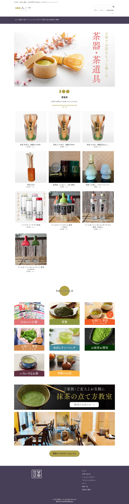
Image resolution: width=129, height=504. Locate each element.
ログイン (102, 10)
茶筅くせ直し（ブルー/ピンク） (98, 184)
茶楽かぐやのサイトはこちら (64, 452)
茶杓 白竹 (30, 184)
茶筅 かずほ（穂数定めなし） (98, 143)
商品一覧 (27, 20)
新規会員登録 (110, 10)
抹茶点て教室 (76, 20)
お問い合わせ (64, 20)
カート (36, 20)
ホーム (18, 20)
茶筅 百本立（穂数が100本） (31, 143)
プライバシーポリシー (89, 479)
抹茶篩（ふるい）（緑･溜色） (64, 184)
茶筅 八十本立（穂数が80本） (64, 143)
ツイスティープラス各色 (30, 224)
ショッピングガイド (49, 20)
